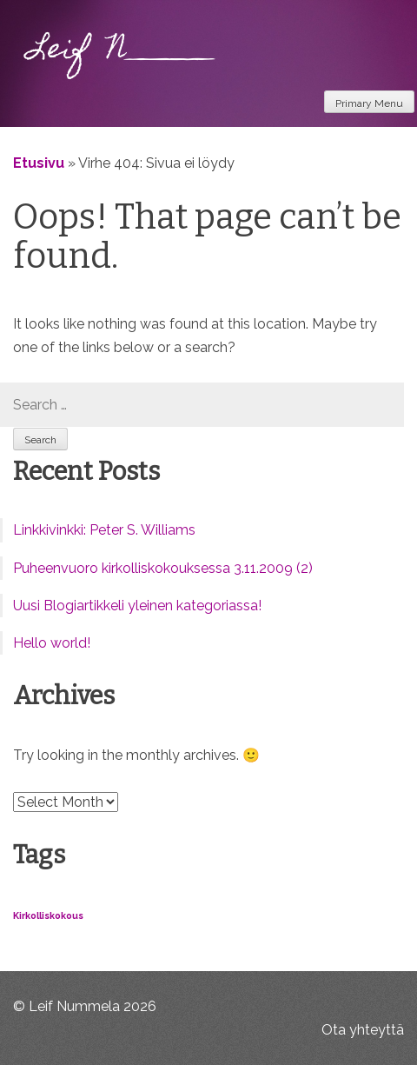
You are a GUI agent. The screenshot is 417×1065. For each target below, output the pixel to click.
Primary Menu (369, 103)
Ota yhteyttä (362, 1030)
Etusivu (38, 163)
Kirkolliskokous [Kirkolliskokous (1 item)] (48, 915)
